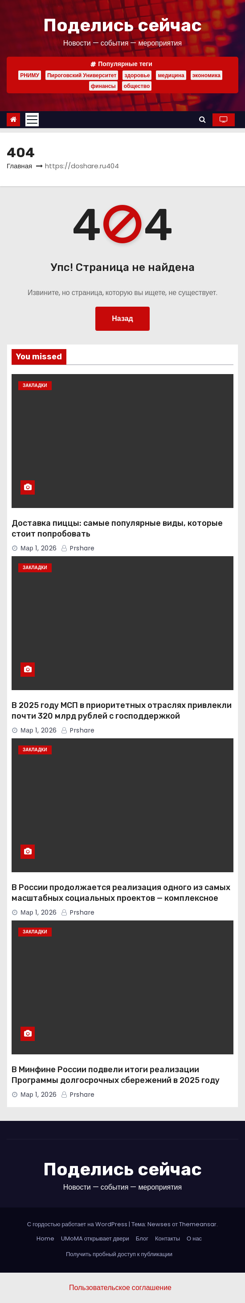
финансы (103, 86)
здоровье (137, 75)
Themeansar (197, 1224)
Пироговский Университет (82, 75)
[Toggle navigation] (32, 119)
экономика (206, 75)
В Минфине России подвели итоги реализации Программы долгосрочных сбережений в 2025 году (116, 1075)
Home (45, 1238)
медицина (171, 75)
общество (137, 86)
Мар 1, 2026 (38, 548)
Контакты (167, 1238)
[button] (202, 119)
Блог (142, 1238)
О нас (194, 1238)
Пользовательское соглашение (120, 1287)
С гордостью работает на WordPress (78, 1224)
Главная (19, 166)
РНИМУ (29, 75)
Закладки (35, 385)
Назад (122, 318)
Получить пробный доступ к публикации (119, 1254)
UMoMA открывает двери (95, 1238)
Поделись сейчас (122, 25)
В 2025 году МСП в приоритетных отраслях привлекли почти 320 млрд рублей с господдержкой (122, 710)
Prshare (78, 548)
